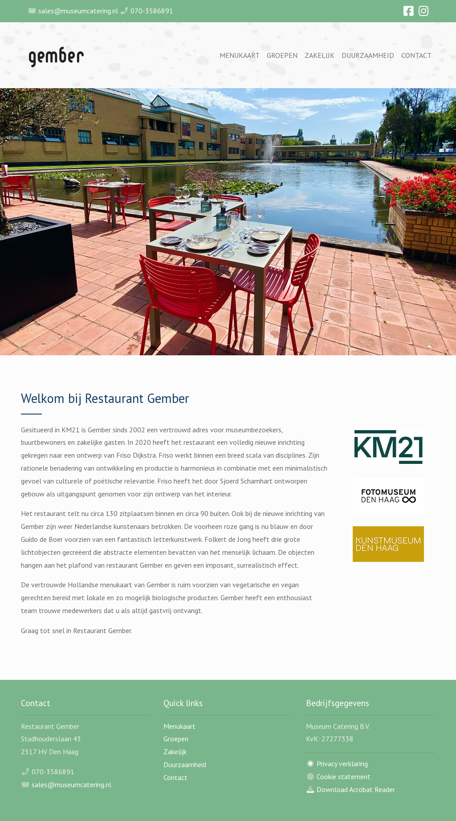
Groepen (282, 55)
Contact (416, 55)
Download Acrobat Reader (356, 789)
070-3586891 (151, 10)
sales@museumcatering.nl (78, 10)
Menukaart (240, 55)
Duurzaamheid (368, 55)
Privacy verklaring (342, 763)
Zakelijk (319, 55)
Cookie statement (343, 776)
